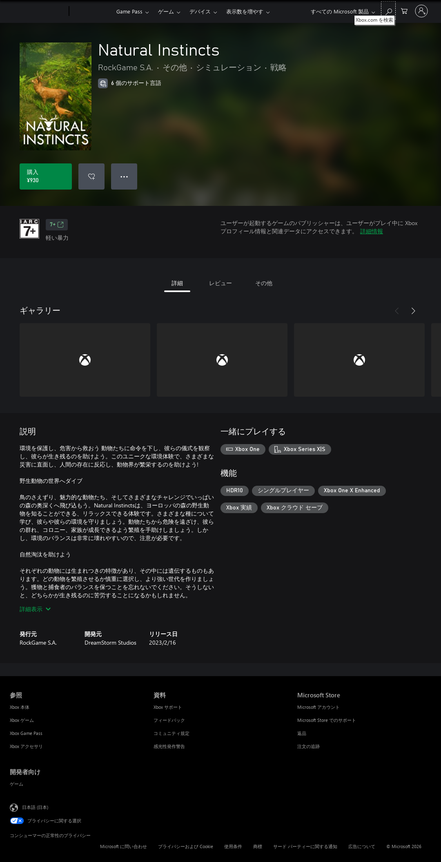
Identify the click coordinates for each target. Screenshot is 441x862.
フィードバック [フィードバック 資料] (169, 720)
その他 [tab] (263, 283)
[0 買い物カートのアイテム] (404, 10)
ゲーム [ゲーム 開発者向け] (16, 783)
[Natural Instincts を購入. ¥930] (46, 176)
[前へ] (397, 311)
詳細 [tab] (177, 283)
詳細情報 (371, 231)
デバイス (200, 11)
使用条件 (233, 846)
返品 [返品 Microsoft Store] (301, 733)
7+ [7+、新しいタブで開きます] (57, 224)
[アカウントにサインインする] (421, 11)
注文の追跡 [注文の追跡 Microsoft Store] (308, 746)
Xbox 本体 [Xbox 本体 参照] (19, 707)
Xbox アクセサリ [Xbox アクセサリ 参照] (26, 746)
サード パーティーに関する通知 (305, 846)
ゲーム (166, 11)
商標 (257, 846)
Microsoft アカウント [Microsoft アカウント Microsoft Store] (318, 707)
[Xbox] (91, 11)
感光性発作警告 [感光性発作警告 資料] (169, 746)
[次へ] (413, 311)
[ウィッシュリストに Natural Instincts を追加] (91, 176)
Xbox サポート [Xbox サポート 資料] (168, 707)
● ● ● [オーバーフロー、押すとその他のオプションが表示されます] (124, 176)
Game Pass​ (129, 11)
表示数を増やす (244, 11)
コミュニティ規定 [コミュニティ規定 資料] (171, 733)
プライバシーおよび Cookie (185, 846)
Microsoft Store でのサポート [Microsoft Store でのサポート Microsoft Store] (326, 720)
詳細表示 (35, 609)
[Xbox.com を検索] (388, 10)
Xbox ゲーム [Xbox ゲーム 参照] (22, 720)
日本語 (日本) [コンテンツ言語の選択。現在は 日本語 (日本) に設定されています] (35, 807)
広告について (361, 846)
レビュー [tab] (220, 283)
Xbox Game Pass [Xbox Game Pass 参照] (26, 733)
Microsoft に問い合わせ (123, 846)
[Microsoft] (38, 11)
